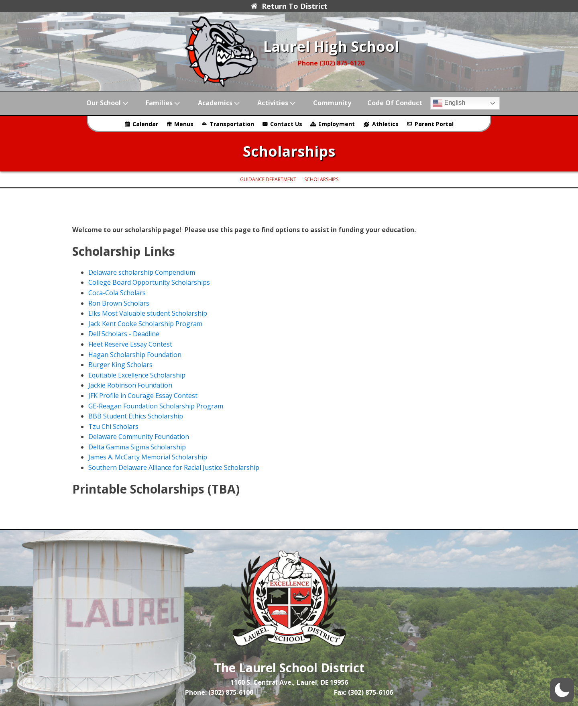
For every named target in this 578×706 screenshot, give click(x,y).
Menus (183, 124)
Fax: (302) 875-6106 (363, 692)
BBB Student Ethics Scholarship (135, 416)
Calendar (145, 124)
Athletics (385, 124)
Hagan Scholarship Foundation (134, 354)
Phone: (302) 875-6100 (219, 692)
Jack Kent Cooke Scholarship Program (145, 323)
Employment (336, 124)
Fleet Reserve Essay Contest (130, 344)
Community (332, 102)
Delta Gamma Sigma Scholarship (137, 447)
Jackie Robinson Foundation (130, 385)
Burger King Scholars (120, 364)
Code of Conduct (394, 102)
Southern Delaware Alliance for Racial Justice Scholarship (173, 467)
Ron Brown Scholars (118, 303)
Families (163, 103)
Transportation (232, 124)
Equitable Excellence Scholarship (136, 375)
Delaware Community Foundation (138, 436)
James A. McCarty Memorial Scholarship (147, 457)
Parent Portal (434, 124)
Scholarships (321, 179)
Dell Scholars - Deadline (123, 333)
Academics (219, 103)
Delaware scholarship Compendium (141, 272)
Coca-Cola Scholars (117, 292)
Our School (108, 103)
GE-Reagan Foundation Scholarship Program (155, 406)
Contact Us (286, 124)
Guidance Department (268, 179)
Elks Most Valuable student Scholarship (147, 313)
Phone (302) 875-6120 (331, 63)
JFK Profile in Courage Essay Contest (142, 395)
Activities (277, 103)
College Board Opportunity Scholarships (149, 282)
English (449, 103)
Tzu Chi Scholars (113, 426)
